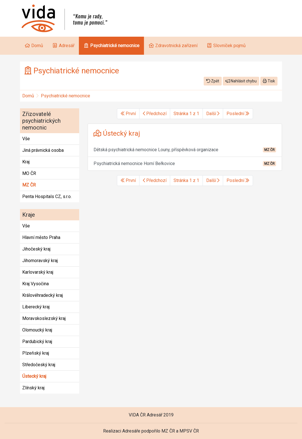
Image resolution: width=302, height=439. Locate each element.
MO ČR (29, 173)
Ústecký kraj (34, 376)
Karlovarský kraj (37, 272)
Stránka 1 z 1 (186, 113)
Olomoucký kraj (37, 330)
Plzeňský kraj (35, 353)
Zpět (212, 81)
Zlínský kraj (33, 387)
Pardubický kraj (37, 341)
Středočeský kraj (38, 364)
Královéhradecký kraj (42, 295)
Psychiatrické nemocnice (65, 95)
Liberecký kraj (36, 307)
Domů (28, 95)
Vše (26, 138)
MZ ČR (29, 185)
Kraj (26, 161)
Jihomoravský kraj (40, 260)
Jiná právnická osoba (43, 150)
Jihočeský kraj (36, 249)
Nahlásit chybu (241, 81)
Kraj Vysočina (35, 283)
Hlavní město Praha (41, 237)
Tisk (269, 81)
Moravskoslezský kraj (44, 318)
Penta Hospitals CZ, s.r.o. (47, 196)
